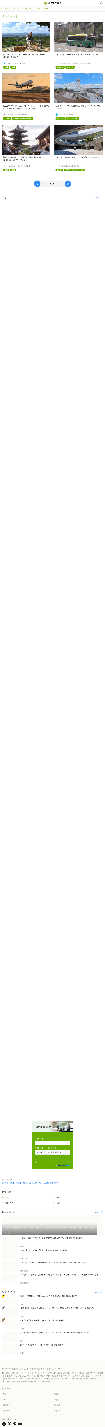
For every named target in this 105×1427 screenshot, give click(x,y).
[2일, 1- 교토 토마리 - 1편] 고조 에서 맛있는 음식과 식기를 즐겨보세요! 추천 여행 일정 (25, 158)
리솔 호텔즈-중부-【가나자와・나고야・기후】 (75, 63)
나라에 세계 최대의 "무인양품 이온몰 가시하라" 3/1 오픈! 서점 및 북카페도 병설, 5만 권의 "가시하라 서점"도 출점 (49, 1227)
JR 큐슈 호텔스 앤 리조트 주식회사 (18, 166)
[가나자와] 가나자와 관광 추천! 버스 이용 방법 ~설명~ (77, 54)
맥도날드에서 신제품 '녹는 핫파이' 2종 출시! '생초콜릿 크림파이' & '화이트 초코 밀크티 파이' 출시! (59, 1274)
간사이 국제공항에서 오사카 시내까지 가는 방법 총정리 (41, 1344)
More (97, 197)
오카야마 (57, 1410)
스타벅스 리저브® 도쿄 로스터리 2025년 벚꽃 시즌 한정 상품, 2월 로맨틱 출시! (51, 1238)
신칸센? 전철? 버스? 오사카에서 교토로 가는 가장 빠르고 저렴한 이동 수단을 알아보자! (54, 1332)
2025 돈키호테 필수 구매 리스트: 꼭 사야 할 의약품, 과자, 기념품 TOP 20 (49, 1296)
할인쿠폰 (26, 8)
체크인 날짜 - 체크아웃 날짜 (45, 1148)
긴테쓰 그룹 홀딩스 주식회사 (16, 63)
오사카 (46, 1183)
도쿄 (13, 1183)
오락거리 (5, 8)
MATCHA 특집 (41, 8)
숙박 (56, 1197)
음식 (16, 8)
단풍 (29, 1183)
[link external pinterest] (15, 1424)
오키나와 (57, 1405)
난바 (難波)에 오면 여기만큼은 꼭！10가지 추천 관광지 (42, 1320)
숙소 (52, 1134)
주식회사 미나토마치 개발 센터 (17, 114)
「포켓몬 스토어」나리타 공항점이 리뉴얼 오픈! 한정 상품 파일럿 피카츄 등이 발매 (53, 1262)
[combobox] (52, 1143)
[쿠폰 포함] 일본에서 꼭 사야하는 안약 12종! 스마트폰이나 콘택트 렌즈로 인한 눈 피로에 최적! (57, 1308)
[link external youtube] (20, 1424)
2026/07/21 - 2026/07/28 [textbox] (48, 1152)
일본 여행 (37, 1183)
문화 (56, 1203)
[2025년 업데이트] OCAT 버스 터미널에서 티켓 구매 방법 (78, 157)
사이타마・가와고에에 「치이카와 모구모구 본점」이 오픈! (43, 1250)
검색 (52, 1160)
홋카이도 (57, 1399)
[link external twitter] (10, 1424)
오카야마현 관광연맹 (66, 114)
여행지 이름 (39, 1139)
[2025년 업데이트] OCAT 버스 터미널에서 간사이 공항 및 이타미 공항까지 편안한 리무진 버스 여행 (26, 107)
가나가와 (6, 1410)
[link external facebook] (4, 1424)
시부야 (6, 1183)
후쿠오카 (54, 1183)
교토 (5, 1399)
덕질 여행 (21, 1183)
